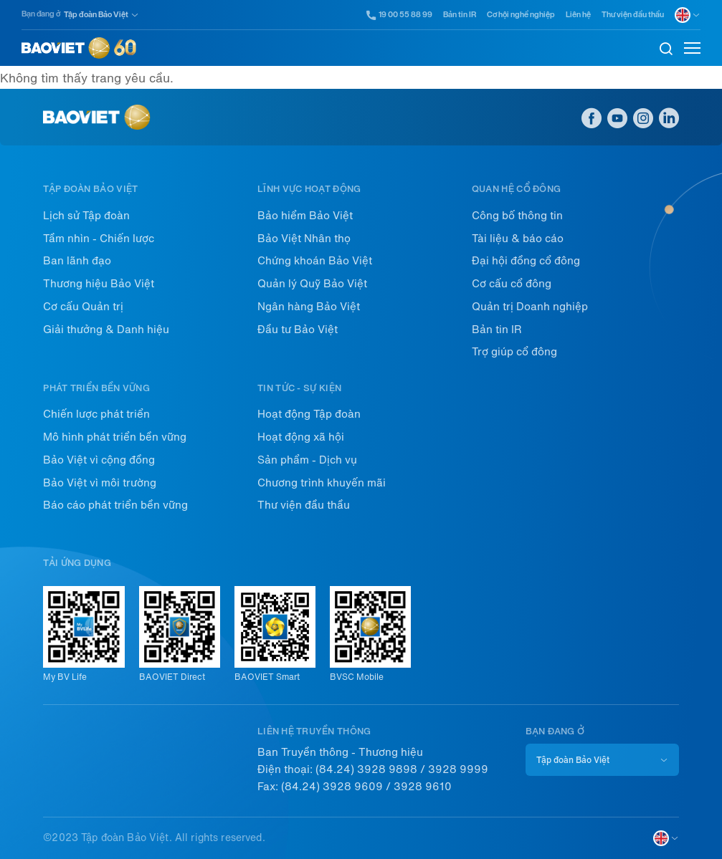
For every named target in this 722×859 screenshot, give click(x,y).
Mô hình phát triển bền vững (114, 437)
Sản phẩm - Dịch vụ (307, 460)
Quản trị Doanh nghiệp (530, 306)
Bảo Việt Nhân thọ (304, 238)
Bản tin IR (459, 14)
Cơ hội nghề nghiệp (521, 14)
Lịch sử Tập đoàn (86, 215)
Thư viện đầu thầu (633, 14)
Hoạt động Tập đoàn (309, 414)
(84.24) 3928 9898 (366, 769)
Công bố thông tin (517, 215)
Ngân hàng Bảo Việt (308, 306)
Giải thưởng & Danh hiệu (106, 329)
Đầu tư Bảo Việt (297, 329)
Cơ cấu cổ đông (511, 283)
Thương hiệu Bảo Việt (98, 283)
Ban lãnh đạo (77, 260)
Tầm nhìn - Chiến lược (98, 238)
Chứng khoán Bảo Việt (314, 260)
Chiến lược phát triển (96, 414)
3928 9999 (458, 769)
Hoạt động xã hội (300, 437)
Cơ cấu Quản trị (83, 306)
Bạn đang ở (41, 14)
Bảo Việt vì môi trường (99, 482)
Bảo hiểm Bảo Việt (305, 215)
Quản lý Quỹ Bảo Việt (312, 283)
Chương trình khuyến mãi (321, 482)
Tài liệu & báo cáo (518, 238)
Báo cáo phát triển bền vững (115, 505)
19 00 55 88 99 (399, 15)
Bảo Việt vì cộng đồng (99, 460)
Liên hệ (578, 14)
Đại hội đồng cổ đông (526, 260)
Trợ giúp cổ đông (514, 351)
